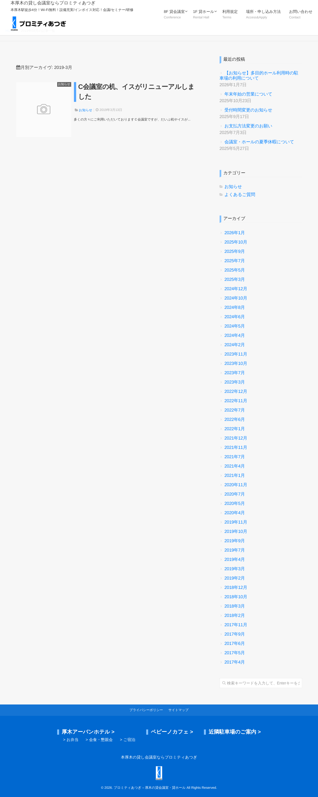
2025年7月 (235, 261)
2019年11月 (236, 522)
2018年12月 (236, 587)
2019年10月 (236, 531)
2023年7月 (235, 373)
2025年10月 (236, 242)
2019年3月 (235, 569)
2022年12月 (236, 391)
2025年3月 (235, 279)
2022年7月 (235, 410)
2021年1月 (235, 475)
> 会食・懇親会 (99, 740)
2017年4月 (235, 662)
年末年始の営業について (248, 94)
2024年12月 (236, 289)
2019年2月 (235, 578)
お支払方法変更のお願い (248, 126)
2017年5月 (235, 653)
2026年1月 (235, 233)
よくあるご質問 (240, 194)
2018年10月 (236, 597)
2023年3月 (235, 382)
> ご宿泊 (127, 740)
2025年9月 (235, 251)
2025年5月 (235, 270)
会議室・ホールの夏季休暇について (259, 142)
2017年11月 (236, 625)
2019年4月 (235, 559)
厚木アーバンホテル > (88, 732)
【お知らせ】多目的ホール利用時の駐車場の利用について (259, 76)
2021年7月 (235, 457)
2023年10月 (236, 363)
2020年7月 (235, 494)
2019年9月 (235, 541)
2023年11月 (236, 354)
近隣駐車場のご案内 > (235, 732)
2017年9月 (235, 634)
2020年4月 (235, 513)
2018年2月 (235, 615)
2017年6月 (235, 643)
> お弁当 (71, 740)
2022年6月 (235, 419)
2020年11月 (236, 485)
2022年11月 (236, 401)
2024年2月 (235, 345)
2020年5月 (235, 503)
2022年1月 (235, 429)
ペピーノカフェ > (172, 732)
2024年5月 (235, 326)
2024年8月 (235, 307)
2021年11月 (236, 447)
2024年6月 (235, 317)
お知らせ (64, 84)
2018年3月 (235, 606)
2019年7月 (235, 550)
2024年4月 (235, 335)
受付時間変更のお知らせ (248, 110)
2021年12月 (236, 438)
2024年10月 (236, 298)
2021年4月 (235, 466)
